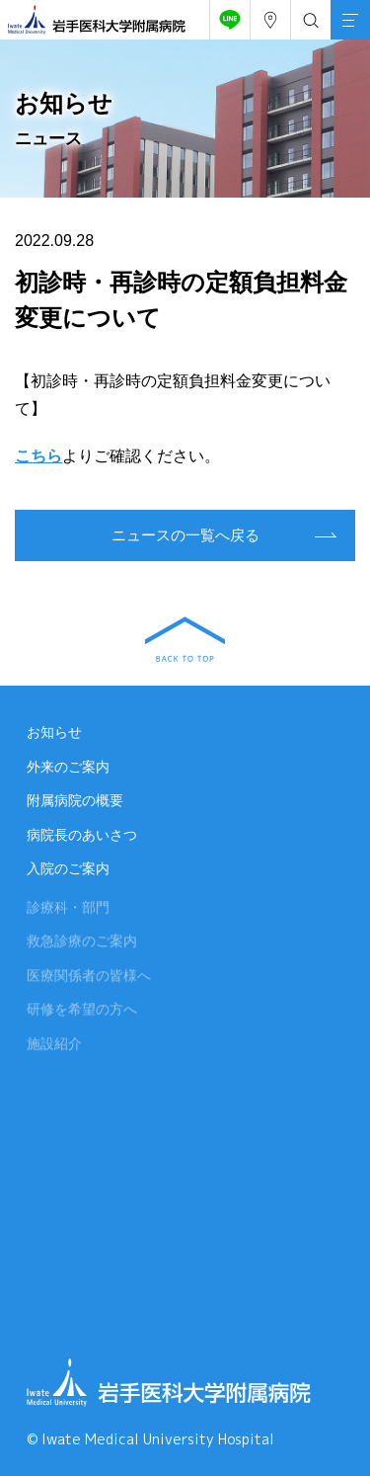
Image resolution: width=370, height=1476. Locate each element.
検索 (307, 15)
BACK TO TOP (185, 639)
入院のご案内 (68, 868)
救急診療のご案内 (82, 943)
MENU (344, 8)
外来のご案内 (68, 767)
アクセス (266, 15)
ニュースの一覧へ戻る (185, 535)
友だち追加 (226, 15)
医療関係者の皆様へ (89, 977)
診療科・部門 (68, 909)
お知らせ (54, 732)
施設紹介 (54, 1045)
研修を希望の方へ (82, 1012)
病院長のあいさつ (82, 835)
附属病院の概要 (75, 800)
